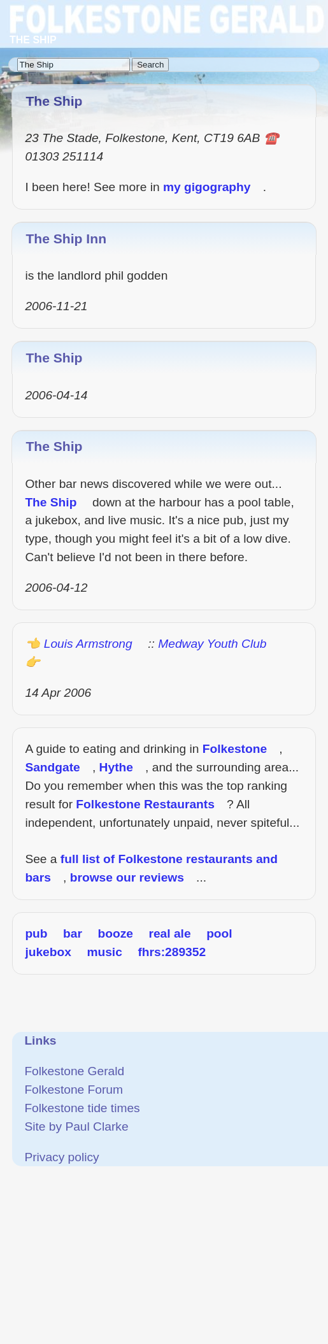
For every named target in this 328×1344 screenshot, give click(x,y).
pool (219, 933)
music (104, 952)
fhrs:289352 (172, 952)
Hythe (116, 767)
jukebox (48, 952)
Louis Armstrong (88, 643)
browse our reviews (127, 877)
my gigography (207, 187)
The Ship (53, 357)
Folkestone (235, 748)
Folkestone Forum (73, 1089)
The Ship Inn (65, 238)
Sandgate (52, 767)
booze (114, 933)
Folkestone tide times (81, 1108)
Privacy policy (61, 1157)
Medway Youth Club (212, 643)
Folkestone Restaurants (145, 804)
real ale (169, 933)
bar (72, 933)
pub (36, 933)
